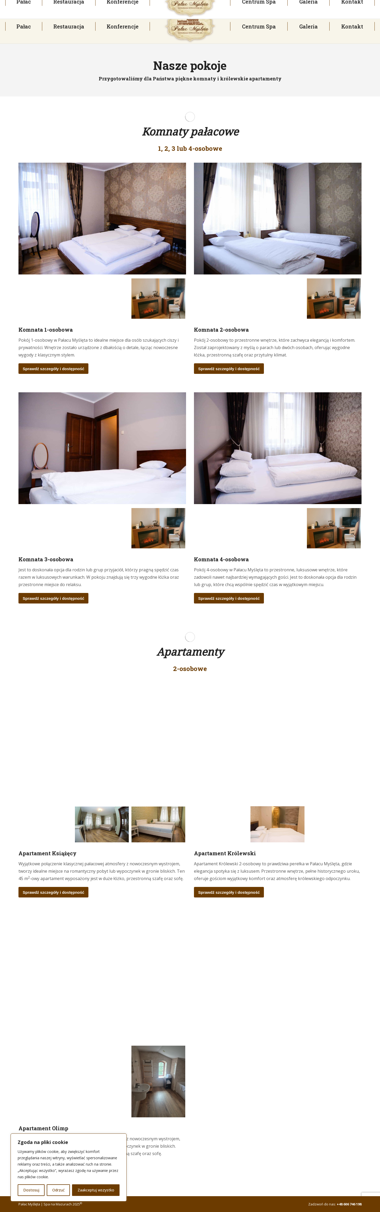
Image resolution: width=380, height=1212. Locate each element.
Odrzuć (58, 1189)
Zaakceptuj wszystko (96, 1189)
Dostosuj (31, 1189)
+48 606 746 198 (349, 1204)
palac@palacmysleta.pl (163, 4)
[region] (69, 1167)
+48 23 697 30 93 (26, 4)
